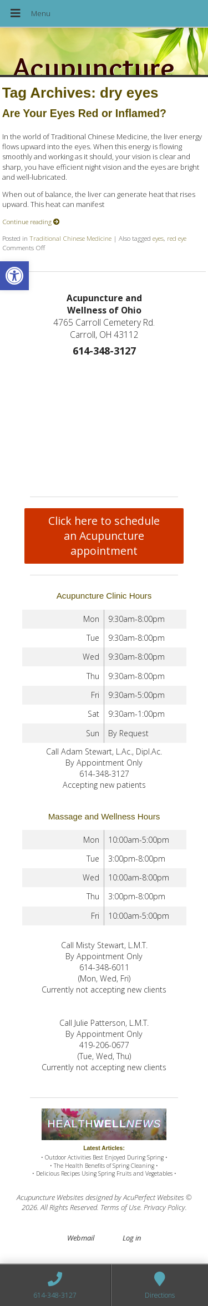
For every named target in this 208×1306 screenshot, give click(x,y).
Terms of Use (120, 1207)
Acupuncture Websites (50, 1197)
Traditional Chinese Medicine (70, 238)
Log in (132, 1238)
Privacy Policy (164, 1207)
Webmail (80, 1238)
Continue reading (31, 221)
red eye (176, 238)
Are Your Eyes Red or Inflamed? (84, 113)
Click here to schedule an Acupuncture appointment (104, 535)
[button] (14, 275)
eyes (158, 238)
